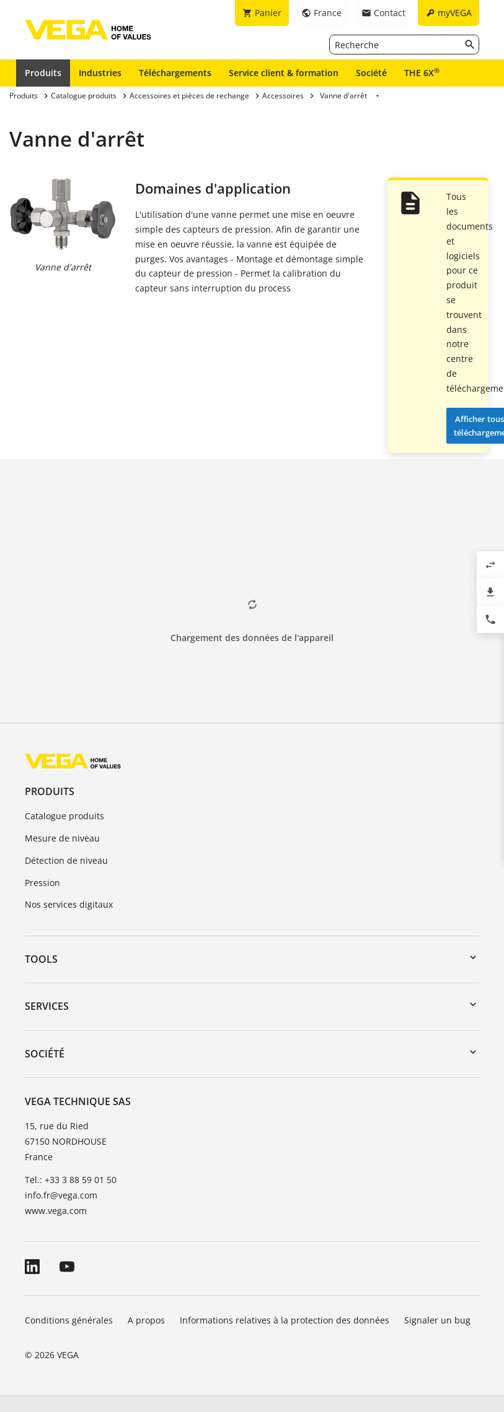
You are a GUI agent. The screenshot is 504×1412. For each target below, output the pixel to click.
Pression (42, 883)
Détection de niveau (66, 860)
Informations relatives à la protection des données (284, 1320)
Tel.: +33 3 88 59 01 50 (71, 1180)
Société (371, 73)
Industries (100, 73)
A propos (146, 1320)
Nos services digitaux (69, 904)
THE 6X (422, 72)
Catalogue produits (64, 816)
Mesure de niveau (62, 838)
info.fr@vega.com (61, 1195)
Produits (43, 73)
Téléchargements (175, 73)
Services (47, 1006)
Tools (41, 959)
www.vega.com (56, 1210)
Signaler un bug (437, 1320)
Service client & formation (283, 73)
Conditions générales (69, 1320)
